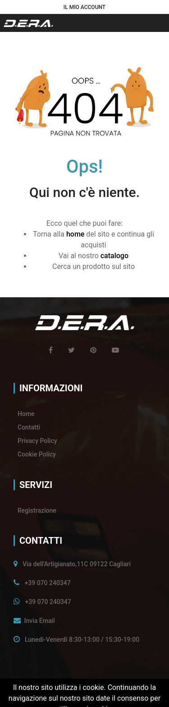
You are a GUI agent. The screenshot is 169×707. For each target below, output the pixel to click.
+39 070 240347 (47, 582)
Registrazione (37, 510)
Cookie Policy (37, 454)
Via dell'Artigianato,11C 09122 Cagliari (77, 564)
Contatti (29, 427)
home (75, 234)
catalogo (114, 255)
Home (26, 413)
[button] (84, 7)
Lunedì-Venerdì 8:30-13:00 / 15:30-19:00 (82, 639)
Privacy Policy (37, 440)
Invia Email (39, 620)
